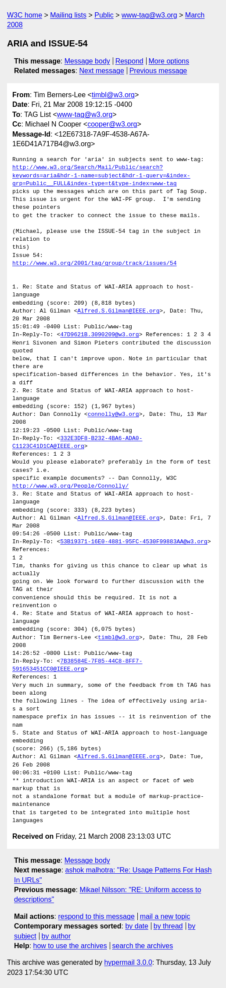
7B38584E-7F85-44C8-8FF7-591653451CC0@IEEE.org (77, 665)
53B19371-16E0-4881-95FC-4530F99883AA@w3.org (133, 542)
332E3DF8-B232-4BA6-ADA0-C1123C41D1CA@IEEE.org (77, 442)
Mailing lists (68, 15)
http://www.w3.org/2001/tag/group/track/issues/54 (94, 263)
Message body (87, 61)
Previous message (158, 70)
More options (169, 61)
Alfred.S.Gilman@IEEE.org (118, 311)
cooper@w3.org (112, 124)
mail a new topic (165, 916)
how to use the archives (70, 945)
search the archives (142, 945)
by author (56, 936)
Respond (129, 61)
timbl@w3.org (113, 94)
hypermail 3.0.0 (128, 962)
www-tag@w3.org (149, 15)
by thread (168, 926)
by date (136, 926)
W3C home (24, 15)
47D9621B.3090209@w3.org (99, 335)
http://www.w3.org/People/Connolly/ (70, 486)
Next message (101, 70)
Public (104, 15)
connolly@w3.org (113, 414)
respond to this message (96, 916)
